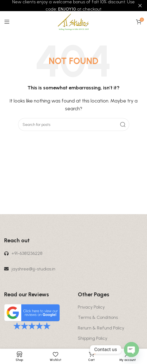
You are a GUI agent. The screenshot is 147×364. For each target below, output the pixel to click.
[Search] (73, 124)
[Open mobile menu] (7, 21)
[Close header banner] (140, 5)
